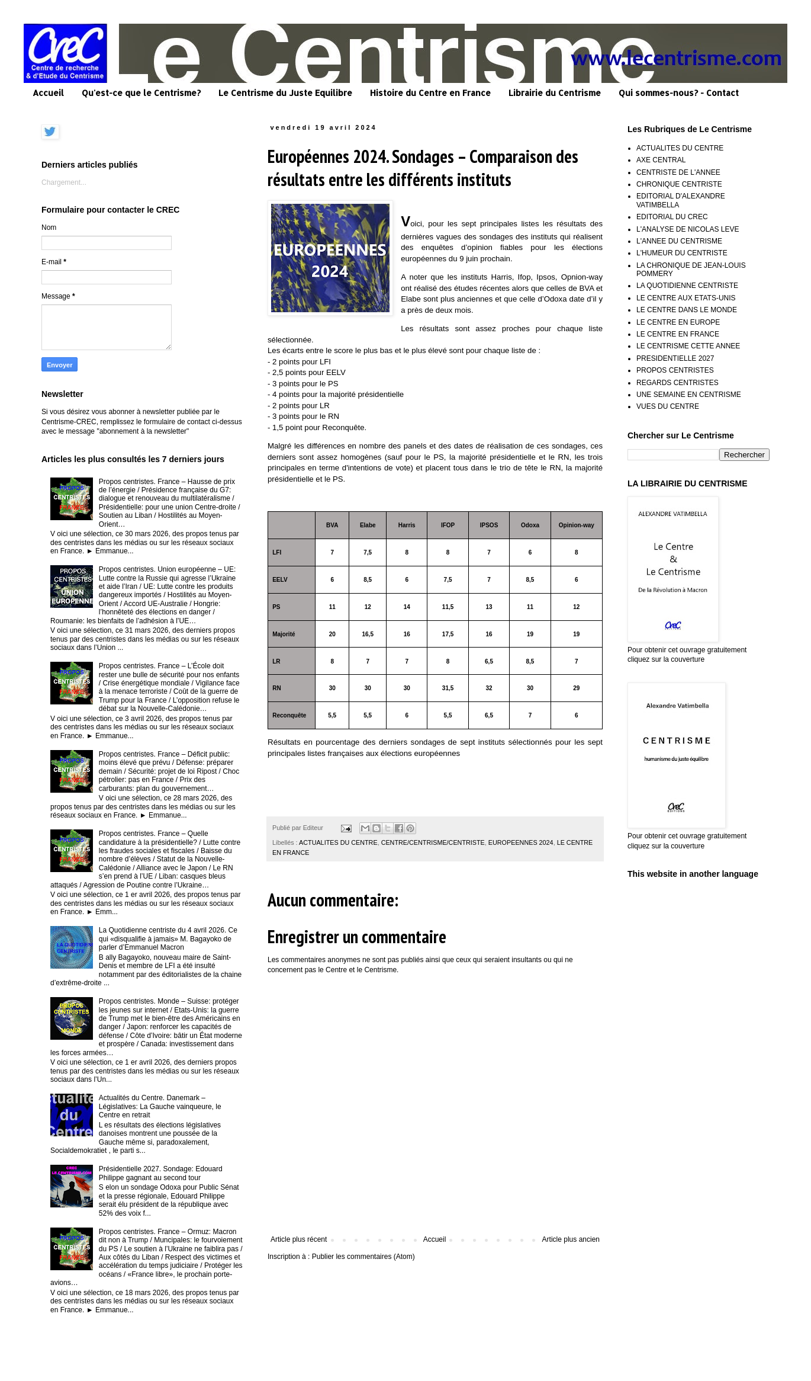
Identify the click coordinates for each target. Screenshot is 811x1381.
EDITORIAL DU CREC (672, 217)
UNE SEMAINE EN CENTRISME (688, 394)
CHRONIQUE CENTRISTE (679, 184)
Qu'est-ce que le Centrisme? (141, 93)
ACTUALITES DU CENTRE (338, 842)
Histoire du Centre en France (430, 93)
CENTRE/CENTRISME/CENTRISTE (433, 842)
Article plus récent (299, 1239)
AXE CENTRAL (661, 160)
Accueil (48, 93)
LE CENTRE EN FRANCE (677, 334)
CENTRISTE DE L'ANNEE (678, 172)
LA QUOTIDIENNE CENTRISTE (687, 285)
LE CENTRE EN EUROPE (678, 322)
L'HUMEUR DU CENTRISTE (682, 253)
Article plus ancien (571, 1239)
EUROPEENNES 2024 (520, 842)
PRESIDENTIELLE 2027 (675, 358)
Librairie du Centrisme (555, 93)
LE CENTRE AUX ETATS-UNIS (686, 298)
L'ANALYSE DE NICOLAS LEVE (687, 229)
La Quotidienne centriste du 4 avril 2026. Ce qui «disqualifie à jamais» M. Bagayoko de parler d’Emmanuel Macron (168, 938)
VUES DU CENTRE (667, 406)
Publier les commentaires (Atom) (363, 1256)
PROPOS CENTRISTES (675, 370)
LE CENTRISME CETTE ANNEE (688, 346)
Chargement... (63, 182)
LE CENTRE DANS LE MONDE (686, 310)
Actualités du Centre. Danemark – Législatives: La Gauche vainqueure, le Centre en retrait (160, 1106)
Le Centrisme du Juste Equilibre (285, 93)
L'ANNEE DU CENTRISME (679, 241)
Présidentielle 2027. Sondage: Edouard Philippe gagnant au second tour (161, 1173)
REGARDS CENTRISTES (677, 383)
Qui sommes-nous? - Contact (679, 93)
